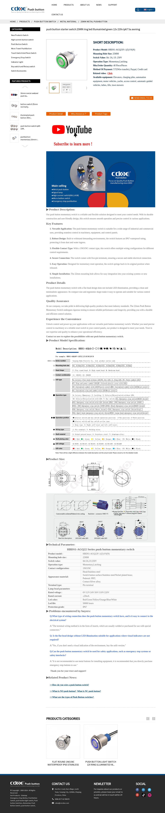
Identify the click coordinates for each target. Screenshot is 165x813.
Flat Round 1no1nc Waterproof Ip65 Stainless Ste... (63, 763)
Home (54, 5)
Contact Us (57, 14)
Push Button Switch (45, 21)
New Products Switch (19, 35)
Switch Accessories (18, 71)
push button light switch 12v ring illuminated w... (100, 763)
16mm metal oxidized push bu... (29, 94)
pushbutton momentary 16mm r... (29, 138)
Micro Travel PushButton (21, 48)
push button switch (28, 806)
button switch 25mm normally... (29, 105)
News (99, 5)
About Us (85, 5)
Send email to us (143, 97)
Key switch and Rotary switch (23, 66)
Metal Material (68, 21)
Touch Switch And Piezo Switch (23, 53)
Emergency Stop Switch (21, 57)
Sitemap (24, 795)
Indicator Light (17, 62)
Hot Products (15, 795)
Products (69, 5)
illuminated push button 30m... (27, 116)
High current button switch (22, 39)
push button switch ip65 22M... (30, 127)
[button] (25, 87)
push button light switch (24, 800)
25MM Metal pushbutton (94, 21)
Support (112, 5)
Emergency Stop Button (19, 798)
